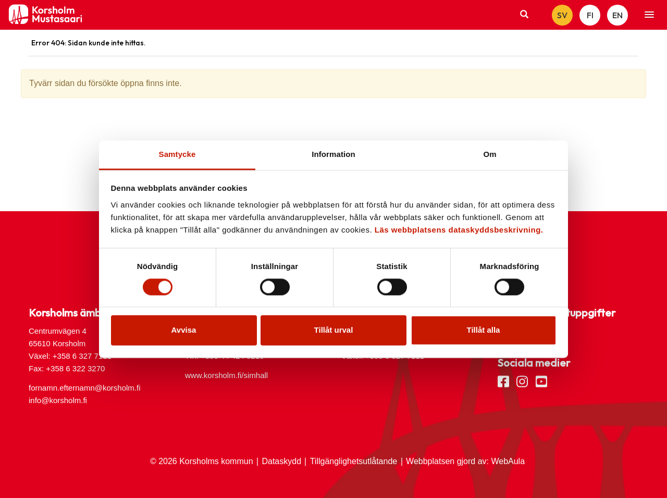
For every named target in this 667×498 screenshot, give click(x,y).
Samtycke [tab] (177, 154)
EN (617, 15)
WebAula (508, 461)
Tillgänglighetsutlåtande (354, 461)
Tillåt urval (333, 330)
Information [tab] (333, 154)
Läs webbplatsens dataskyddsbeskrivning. (459, 229)
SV (562, 15)
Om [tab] (489, 154)
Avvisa (183, 330)
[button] (649, 15)
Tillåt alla (483, 330)
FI (590, 15)
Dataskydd (281, 461)
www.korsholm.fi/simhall (226, 375)
